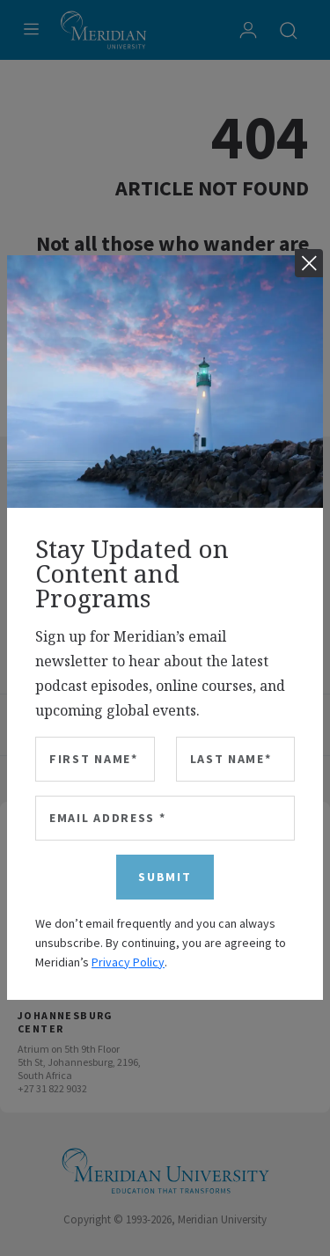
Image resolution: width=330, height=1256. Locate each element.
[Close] (309, 263)
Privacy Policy (128, 962)
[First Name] (95, 759)
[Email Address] (165, 818)
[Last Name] (236, 759)
